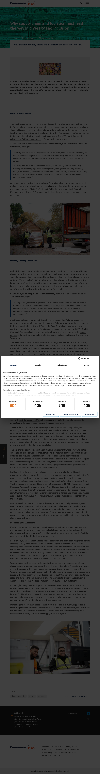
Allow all (89, 414)
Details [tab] (38, 365)
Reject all (50, 414)
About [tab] (87, 365)
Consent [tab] (13, 365)
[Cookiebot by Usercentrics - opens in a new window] (87, 359)
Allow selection (70, 414)
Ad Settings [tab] (62, 365)
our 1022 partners (16, 376)
